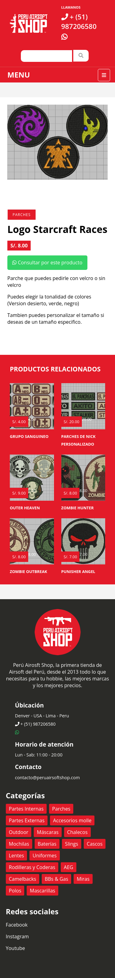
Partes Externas (26, 820)
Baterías (47, 843)
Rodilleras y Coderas (32, 867)
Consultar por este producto (47, 262)
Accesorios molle (72, 820)
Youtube (15, 948)
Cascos (95, 843)
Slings (71, 843)
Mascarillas (42, 890)
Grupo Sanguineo (29, 436)
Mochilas (19, 843)
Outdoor (19, 832)
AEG (68, 867)
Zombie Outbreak (28, 571)
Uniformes (44, 855)
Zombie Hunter (77, 508)
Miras (83, 879)
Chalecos (77, 832)
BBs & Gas (56, 879)
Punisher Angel (78, 571)
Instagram (17, 936)
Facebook (17, 924)
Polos (15, 890)
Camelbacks (22, 879)
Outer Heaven (25, 508)
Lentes (16, 855)
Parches (22, 214)
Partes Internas (26, 808)
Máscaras (48, 832)
